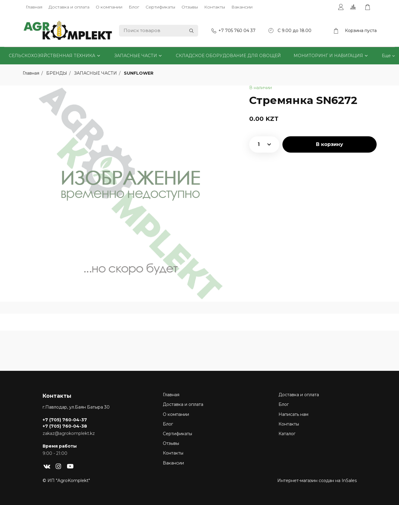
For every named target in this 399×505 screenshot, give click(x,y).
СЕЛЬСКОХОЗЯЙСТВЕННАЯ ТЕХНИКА (52, 55)
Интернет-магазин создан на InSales (317, 480)
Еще (386, 55)
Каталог (286, 433)
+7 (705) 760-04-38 (65, 426)
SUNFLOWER (138, 73)
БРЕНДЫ (57, 73)
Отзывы (190, 7)
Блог (134, 7)
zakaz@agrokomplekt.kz (69, 433)
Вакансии (242, 7)
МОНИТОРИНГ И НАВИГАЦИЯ (328, 55)
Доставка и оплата (69, 7)
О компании (109, 7)
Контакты (214, 7)
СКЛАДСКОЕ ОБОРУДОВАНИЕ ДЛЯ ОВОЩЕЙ (228, 55)
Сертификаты (160, 7)
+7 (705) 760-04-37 (65, 419)
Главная (34, 7)
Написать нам (293, 414)
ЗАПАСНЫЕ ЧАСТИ (135, 55)
